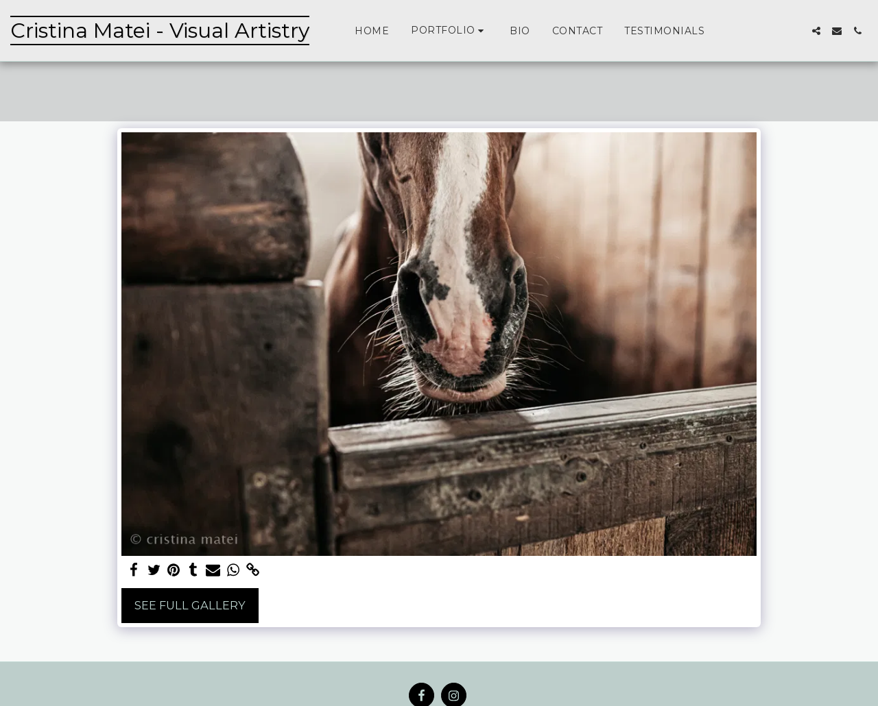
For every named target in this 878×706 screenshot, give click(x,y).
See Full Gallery (190, 605)
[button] (449, 30)
